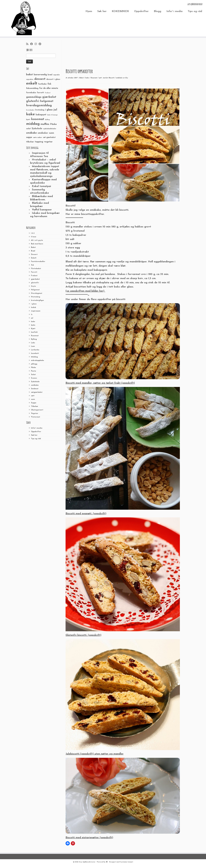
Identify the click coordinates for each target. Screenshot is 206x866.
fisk (32, 265)
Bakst (33, 247)
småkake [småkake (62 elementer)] (31, 133)
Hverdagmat (36, 293)
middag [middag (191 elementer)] (33, 124)
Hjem (89, 11)
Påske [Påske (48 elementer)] (53, 124)
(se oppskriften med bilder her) (85, 291)
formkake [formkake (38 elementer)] (31, 93)
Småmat (34, 389)
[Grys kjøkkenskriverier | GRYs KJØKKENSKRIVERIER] (24, 18)
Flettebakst (36, 268)
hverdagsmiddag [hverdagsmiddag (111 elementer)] (39, 105)
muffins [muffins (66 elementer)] (45, 124)
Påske (33, 367)
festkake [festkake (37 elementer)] (42, 84)
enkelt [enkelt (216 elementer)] (31, 83)
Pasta (33, 371)
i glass (34, 304)
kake (33, 321)
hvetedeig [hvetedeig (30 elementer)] (39, 110)
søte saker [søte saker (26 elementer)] (37, 137)
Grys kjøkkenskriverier (87, 862)
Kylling (34, 339)
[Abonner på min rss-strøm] (28, 44)
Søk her (102, 11)
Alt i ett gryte (37, 240)
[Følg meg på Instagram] (37, 44)
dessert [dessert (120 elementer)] (39, 79)
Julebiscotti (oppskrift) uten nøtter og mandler (94, 754)
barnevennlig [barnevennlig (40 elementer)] (40, 75)
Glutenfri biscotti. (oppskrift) (83, 635)
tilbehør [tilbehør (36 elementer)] (30, 142)
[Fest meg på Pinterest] (41, 44)
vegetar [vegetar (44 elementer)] (48, 142)
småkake (35, 385)
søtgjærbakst (36, 392)
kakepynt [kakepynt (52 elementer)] (41, 114)
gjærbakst (35, 279)
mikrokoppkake (37, 360)
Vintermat (35, 417)
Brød (33, 251)
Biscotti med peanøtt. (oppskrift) (86, 513)
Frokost (34, 275)
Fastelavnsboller (38, 261)
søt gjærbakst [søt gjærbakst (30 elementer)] (49, 137)
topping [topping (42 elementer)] (39, 142)
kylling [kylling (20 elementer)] (47, 119)
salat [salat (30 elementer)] (28, 129)
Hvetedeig (35, 297)
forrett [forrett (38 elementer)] (40, 93)
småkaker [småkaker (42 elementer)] (43, 133)
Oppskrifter (141, 11)
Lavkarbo (35, 350)
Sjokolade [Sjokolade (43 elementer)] (37, 128)
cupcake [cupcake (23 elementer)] (56, 75)
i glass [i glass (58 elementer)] (49, 110)
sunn (33, 399)
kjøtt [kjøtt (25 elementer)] (28, 119)
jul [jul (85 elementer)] (55, 109)
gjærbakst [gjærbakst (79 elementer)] (49, 97)
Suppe (33, 403)
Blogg (157, 11)
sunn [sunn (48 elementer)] (51, 133)
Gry (126, 78)
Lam (33, 346)
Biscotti (112, 78)
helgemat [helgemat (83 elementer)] (46, 101)
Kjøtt (33, 328)
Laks (33, 343)
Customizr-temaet (126, 862)
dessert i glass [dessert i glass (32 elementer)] (53, 79)
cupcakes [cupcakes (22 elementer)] (29, 79)
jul (32, 318)
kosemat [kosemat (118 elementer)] (37, 119)
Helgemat (35, 290)
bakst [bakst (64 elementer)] (29, 74)
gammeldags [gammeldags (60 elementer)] (33, 97)
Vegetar (34, 413)
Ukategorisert (37, 410)
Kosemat (35, 336)
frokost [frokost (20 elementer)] (47, 93)
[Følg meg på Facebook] (32, 44)
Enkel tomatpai (41, 186)
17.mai (33, 237)
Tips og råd (195, 11)
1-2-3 (33, 233)
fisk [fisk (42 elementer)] (49, 84)
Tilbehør (34, 406)
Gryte (33, 286)
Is (31, 314)
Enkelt (33, 258)
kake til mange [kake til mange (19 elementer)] (52, 115)
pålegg (34, 364)
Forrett (34, 272)
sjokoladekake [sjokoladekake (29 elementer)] (49, 129)
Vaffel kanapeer (42, 209)
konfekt (34, 332)
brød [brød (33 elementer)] (50, 75)
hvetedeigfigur (37, 300)
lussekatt (35, 353)
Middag (34, 357)
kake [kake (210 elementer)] (30, 114)
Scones (34, 378)
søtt (32, 396)
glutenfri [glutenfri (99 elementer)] (32, 101)
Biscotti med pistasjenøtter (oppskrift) (89, 837)
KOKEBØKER (120, 11)
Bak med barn (37, 244)
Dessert (34, 254)
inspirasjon (35, 311)
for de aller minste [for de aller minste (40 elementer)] (48, 88)
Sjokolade (35, 381)
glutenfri (35, 283)
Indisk (33, 307)
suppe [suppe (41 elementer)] (29, 137)
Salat (33, 374)
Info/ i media (174, 11)
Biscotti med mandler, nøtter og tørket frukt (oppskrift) (100, 383)
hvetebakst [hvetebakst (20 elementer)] (30, 110)
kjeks (33, 325)
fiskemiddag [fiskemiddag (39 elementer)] (32, 88)
